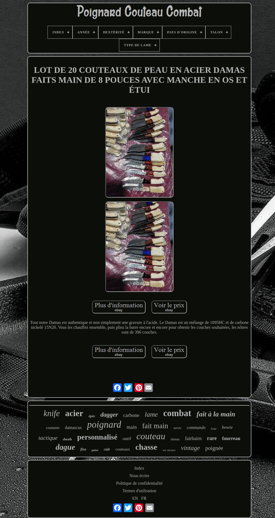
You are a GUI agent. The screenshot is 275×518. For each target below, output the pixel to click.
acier (74, 413)
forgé (213, 428)
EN (135, 498)
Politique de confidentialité (139, 483)
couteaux (122, 449)
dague (65, 447)
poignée (214, 448)
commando (196, 427)
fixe (83, 449)
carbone (131, 415)
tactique (47, 437)
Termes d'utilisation (139, 490)
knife (52, 413)
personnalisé (97, 437)
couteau (150, 436)
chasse (146, 446)
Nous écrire (139, 475)
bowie (227, 427)
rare (212, 438)
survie (177, 428)
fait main (155, 426)
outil (127, 438)
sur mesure (169, 450)
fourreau (231, 438)
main (131, 427)
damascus (73, 427)
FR (144, 498)
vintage (190, 447)
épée (92, 416)
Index (139, 468)
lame (151, 414)
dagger (109, 414)
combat (177, 413)
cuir (107, 449)
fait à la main (216, 414)
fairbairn (193, 438)
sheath (67, 439)
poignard (104, 424)
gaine (95, 450)
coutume (53, 428)
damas (175, 439)
